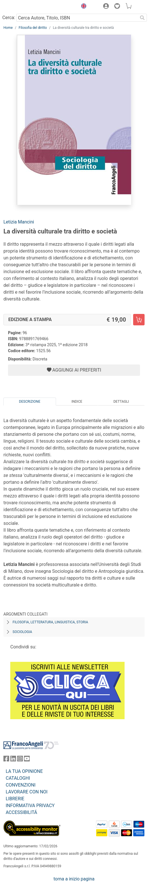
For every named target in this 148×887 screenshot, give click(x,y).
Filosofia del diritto (33, 28)
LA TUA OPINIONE (24, 771)
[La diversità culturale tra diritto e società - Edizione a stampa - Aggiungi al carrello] (139, 319)
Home (8, 28)
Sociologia (22, 632)
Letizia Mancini (18, 222)
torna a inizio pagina (73, 879)
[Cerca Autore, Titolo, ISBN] (77, 18)
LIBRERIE (15, 798)
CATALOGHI (18, 778)
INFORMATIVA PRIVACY (30, 805)
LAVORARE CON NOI (26, 792)
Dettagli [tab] (121, 402)
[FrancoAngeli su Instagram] (20, 760)
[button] (82, 7)
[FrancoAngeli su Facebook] (6, 760)
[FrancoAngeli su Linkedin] (13, 760)
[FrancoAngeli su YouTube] (27, 760)
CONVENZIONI (20, 785)
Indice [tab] (76, 402)
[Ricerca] (142, 18)
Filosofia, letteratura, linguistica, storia (50, 622)
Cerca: (8, 17)
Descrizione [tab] (29, 402)
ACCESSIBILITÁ (21, 812)
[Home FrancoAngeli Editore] (23, 7)
